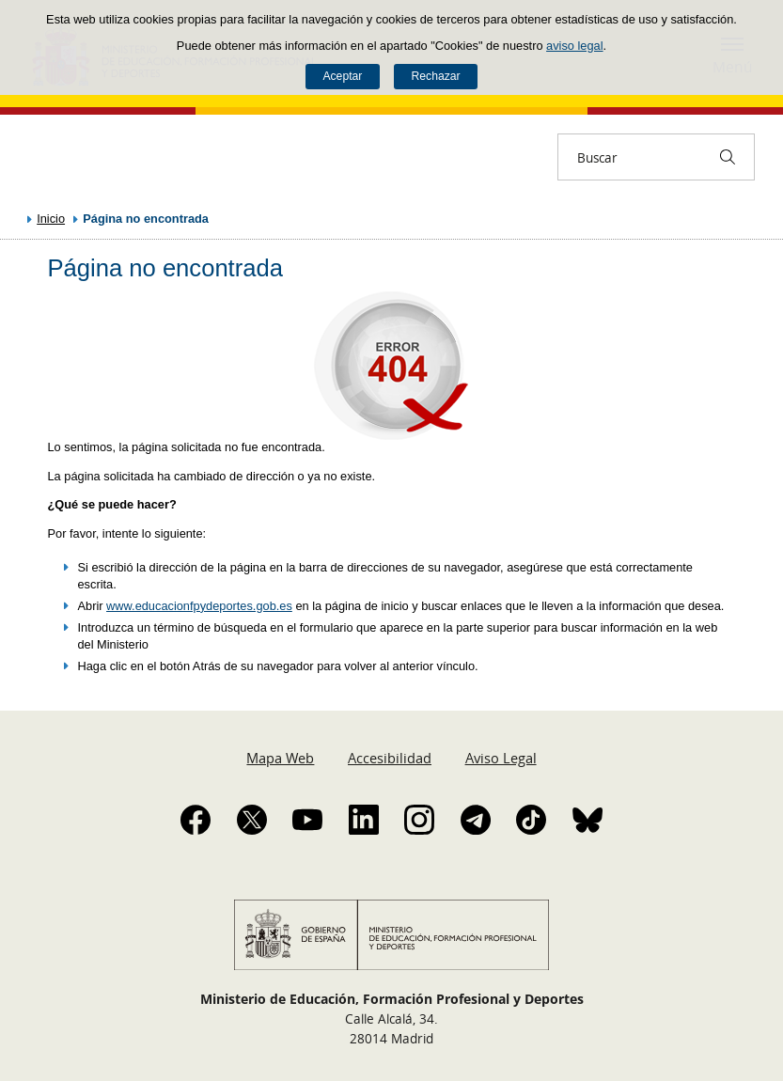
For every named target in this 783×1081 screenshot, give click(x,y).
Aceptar (342, 76)
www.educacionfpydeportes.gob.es (199, 606)
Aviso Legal (501, 757)
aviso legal (574, 46)
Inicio (51, 219)
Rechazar (436, 76)
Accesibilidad (389, 757)
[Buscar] (727, 156)
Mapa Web (280, 757)
